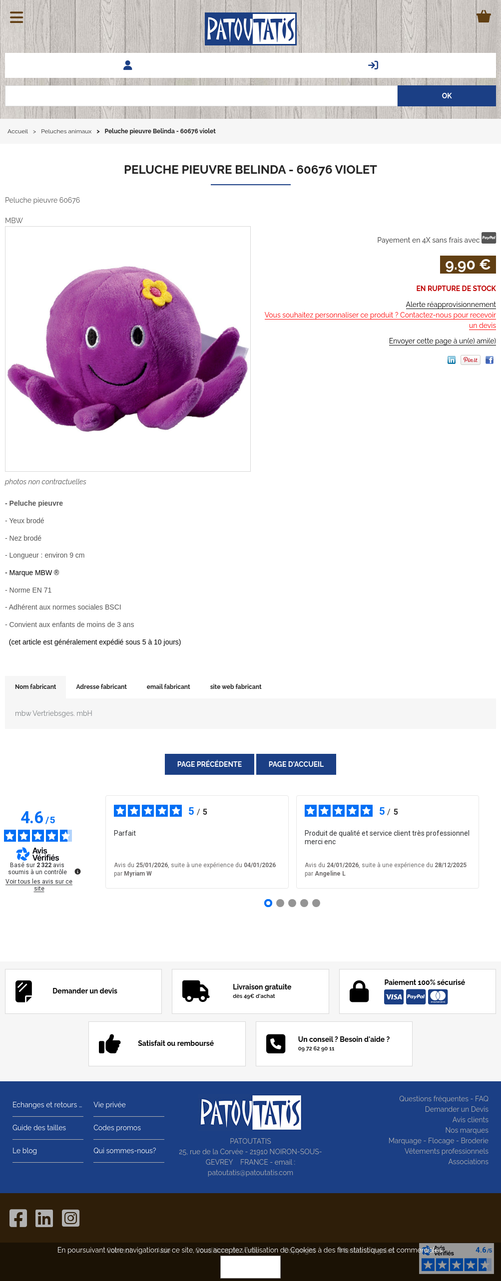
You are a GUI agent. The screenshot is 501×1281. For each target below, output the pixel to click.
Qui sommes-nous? (124, 1151)
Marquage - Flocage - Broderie (439, 1141)
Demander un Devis (457, 1109)
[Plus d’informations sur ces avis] (77, 871)
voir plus (355, 842)
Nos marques (467, 1130)
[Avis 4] (304, 903)
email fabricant (168, 686)
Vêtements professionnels (447, 1151)
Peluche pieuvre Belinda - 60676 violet (250, 169)
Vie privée (109, 1105)
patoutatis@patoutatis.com (250, 1173)
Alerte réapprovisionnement (451, 305)
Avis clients (471, 1120)
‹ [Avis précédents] (90, 842)
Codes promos (117, 1128)
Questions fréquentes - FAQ (444, 1099)
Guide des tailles (39, 1128)
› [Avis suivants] (493, 842)
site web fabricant (236, 686)
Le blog (24, 1151)
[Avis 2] (280, 903)
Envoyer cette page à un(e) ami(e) (442, 341)
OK (251, 1267)
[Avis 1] (268, 903)
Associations (468, 1162)
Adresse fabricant (101, 686)
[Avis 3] (292, 903)
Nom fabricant (35, 686)
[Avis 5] (316, 903)
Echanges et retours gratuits (47, 1105)
